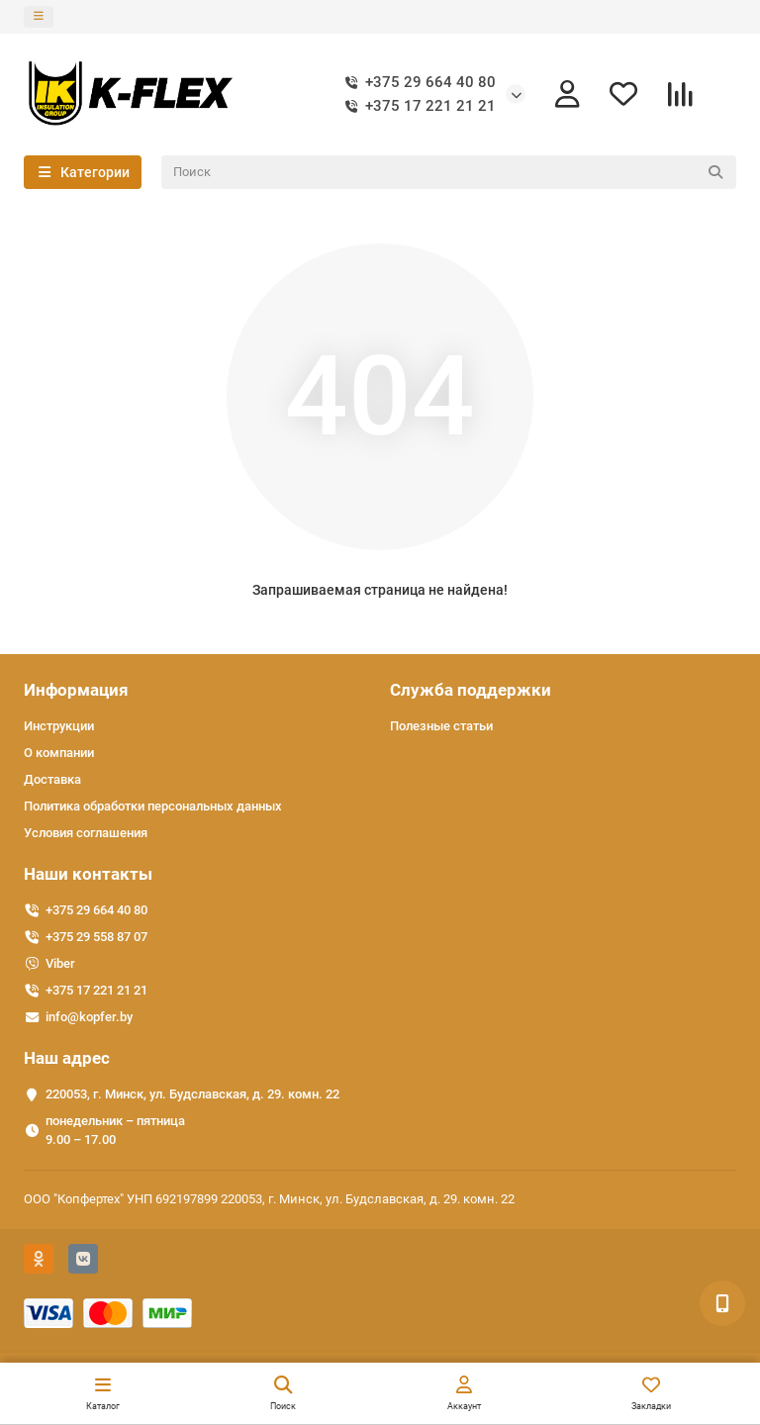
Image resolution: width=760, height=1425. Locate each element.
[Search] (449, 172)
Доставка (52, 779)
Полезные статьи (441, 725)
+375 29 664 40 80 (416, 83)
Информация (76, 690)
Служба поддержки (470, 690)
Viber (60, 963)
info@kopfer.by (89, 1016)
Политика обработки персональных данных (153, 806)
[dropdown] (38, 17)
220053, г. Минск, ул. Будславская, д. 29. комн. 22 (192, 1094)
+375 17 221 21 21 (416, 107)
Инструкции (59, 725)
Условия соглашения (85, 832)
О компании (59, 752)
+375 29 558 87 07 (96, 936)
